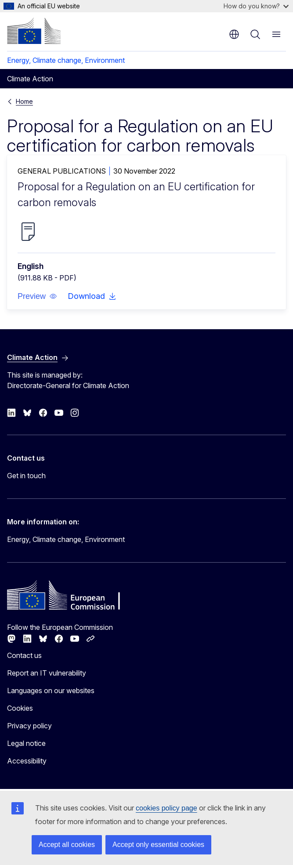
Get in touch (26, 475)
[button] (37, 296)
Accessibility (27, 760)
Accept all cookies (67, 844)
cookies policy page (166, 808)
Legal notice (26, 743)
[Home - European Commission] (34, 31)
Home (24, 101)
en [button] (234, 34)
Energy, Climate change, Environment (66, 60)
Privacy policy (29, 725)
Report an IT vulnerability (46, 673)
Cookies (20, 708)
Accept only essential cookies (158, 844)
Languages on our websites (50, 690)
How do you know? (256, 6)
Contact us (24, 655)
